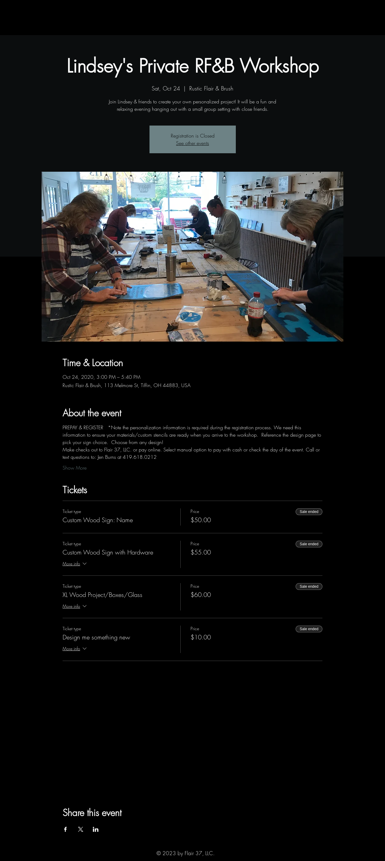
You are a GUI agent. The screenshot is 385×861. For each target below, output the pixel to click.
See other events (192, 143)
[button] (56, 28)
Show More (75, 467)
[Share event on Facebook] (65, 829)
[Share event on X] (81, 829)
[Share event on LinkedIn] (96, 829)
